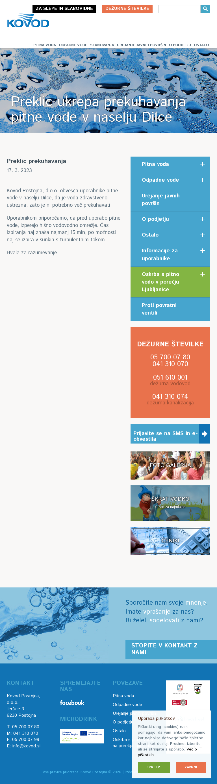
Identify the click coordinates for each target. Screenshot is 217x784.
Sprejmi (154, 767)
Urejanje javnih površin (141, 45)
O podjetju (180, 45)
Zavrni (191, 767)
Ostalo (201, 45)
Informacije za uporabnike (160, 254)
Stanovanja (102, 45)
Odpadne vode (73, 45)
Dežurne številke (127, 8)
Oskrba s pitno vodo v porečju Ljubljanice (160, 282)
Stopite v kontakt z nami (164, 649)
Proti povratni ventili (159, 309)
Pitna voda (44, 45)
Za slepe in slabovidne (64, 8)
